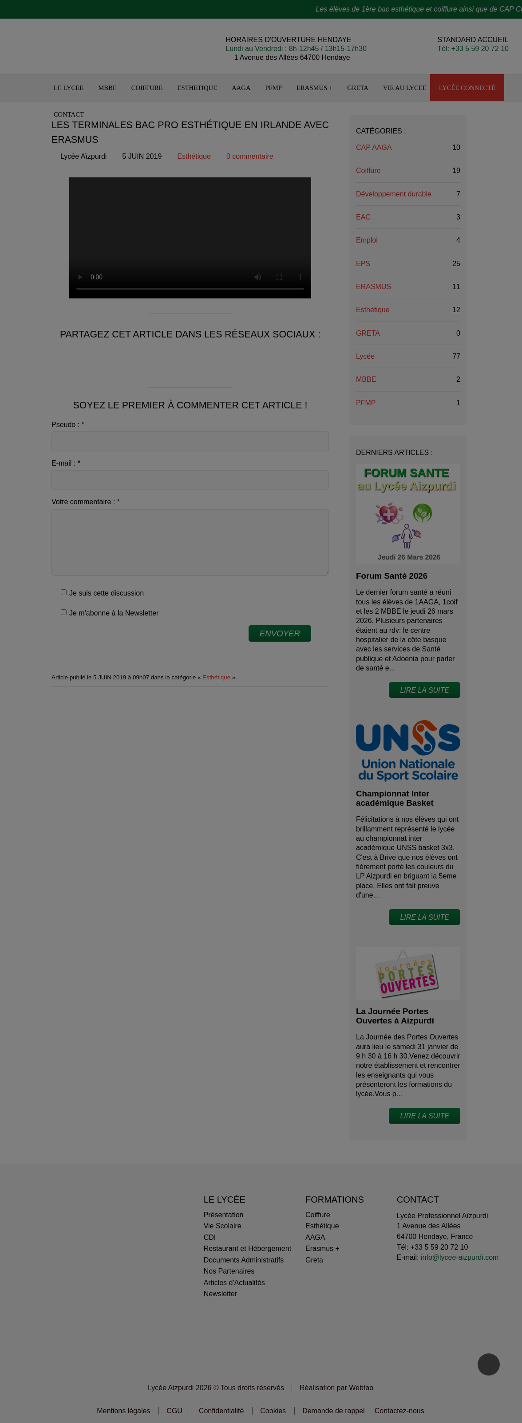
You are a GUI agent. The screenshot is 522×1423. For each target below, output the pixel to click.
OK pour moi (323, 702)
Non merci (198, 702)
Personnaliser (261, 702)
